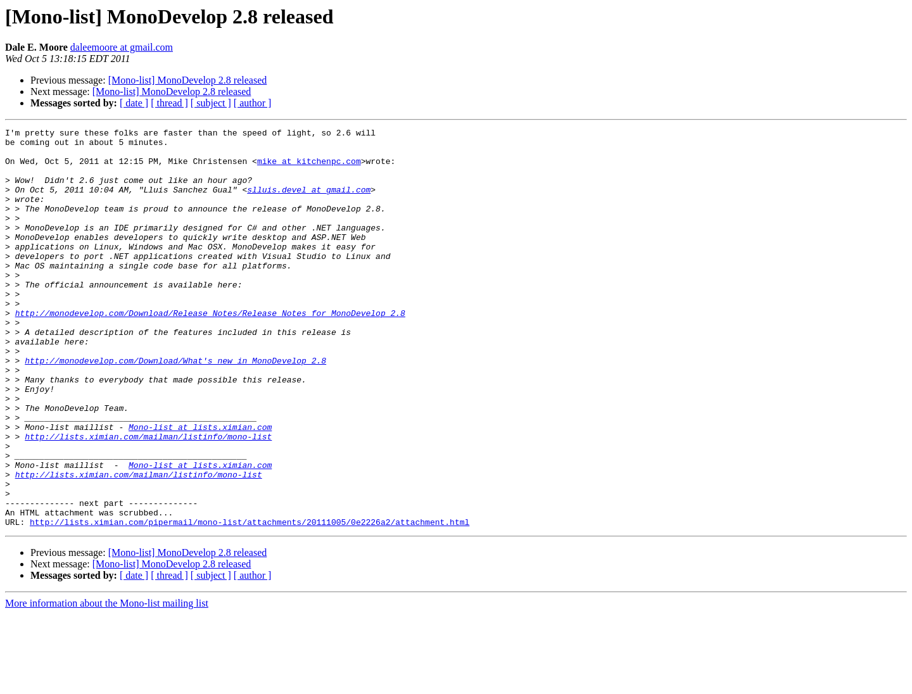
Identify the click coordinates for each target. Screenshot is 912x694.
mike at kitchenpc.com (309, 168)
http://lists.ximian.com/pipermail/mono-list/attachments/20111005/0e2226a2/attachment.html (249, 601)
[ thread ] (169, 103)
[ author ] (253, 103)
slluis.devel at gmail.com (308, 202)
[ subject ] (211, 103)
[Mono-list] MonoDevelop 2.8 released (187, 80)
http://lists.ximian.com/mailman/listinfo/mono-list (148, 499)
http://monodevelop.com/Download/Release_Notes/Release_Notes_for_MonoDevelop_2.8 (210, 350)
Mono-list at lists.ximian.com (200, 487)
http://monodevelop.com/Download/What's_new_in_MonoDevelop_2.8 (175, 407)
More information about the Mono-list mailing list (106, 683)
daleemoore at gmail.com (121, 47)
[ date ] (134, 103)
